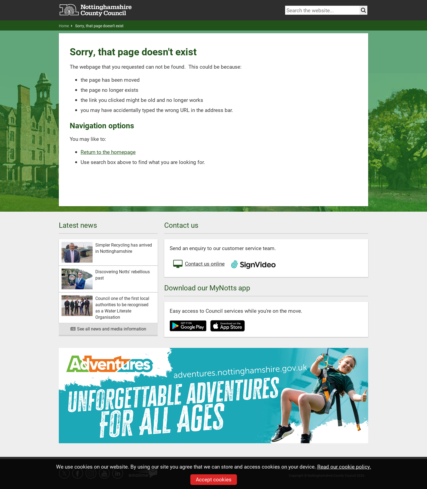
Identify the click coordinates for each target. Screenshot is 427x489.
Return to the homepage (108, 151)
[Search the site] (363, 10)
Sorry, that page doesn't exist (99, 25)
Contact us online (198, 264)
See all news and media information (108, 329)
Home (65, 25)
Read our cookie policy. (344, 466)
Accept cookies (213, 479)
